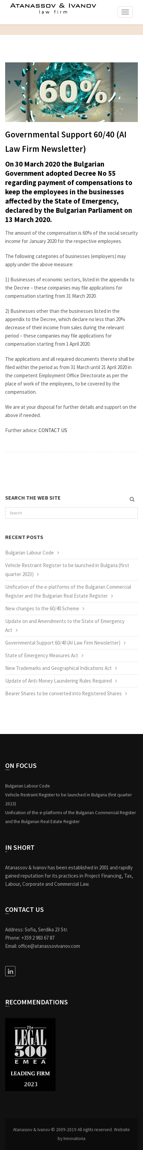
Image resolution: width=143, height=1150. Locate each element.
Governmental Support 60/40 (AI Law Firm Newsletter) (62, 642)
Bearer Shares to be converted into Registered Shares (63, 693)
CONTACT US (52, 430)
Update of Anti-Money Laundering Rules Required (58, 680)
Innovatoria (74, 1138)
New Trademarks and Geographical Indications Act (58, 668)
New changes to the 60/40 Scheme (42, 608)
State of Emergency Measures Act (41, 655)
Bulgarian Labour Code (29, 552)
